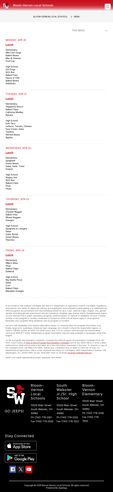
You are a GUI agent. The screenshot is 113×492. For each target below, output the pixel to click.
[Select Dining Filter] (89, 30)
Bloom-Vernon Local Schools (50, 16)
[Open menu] (108, 7)
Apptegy (63, 488)
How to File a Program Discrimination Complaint (47, 343)
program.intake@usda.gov (80, 353)
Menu (77, 16)
